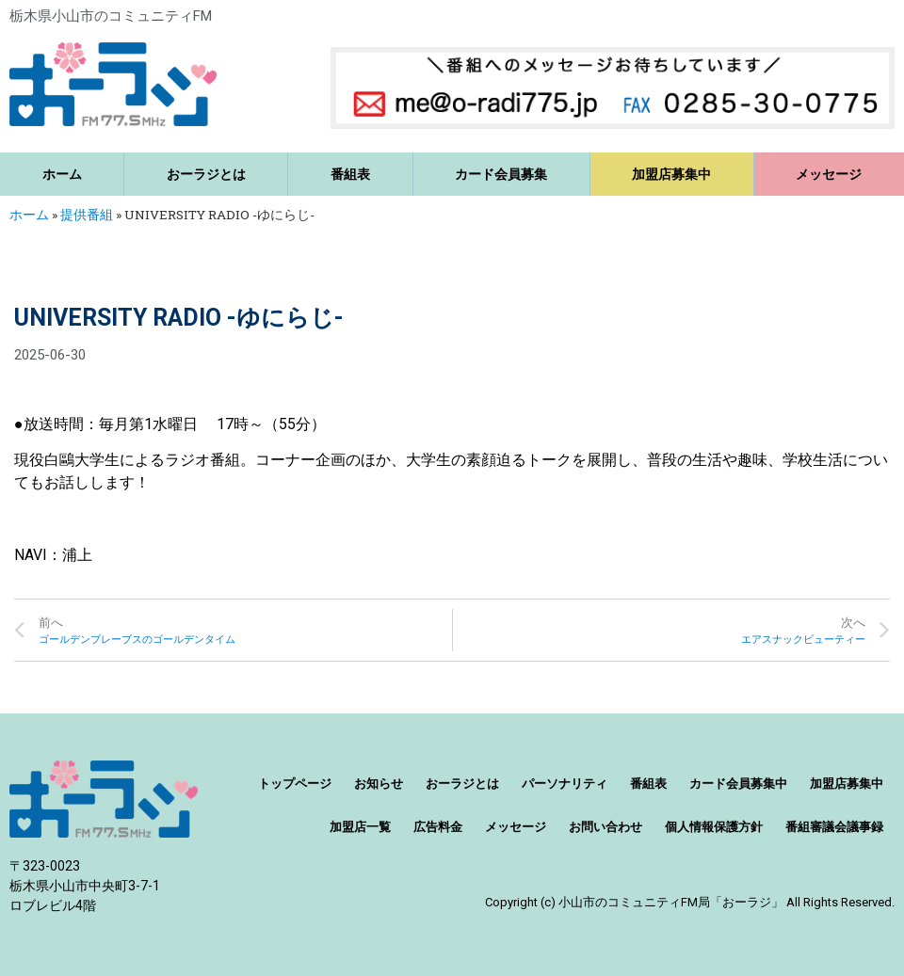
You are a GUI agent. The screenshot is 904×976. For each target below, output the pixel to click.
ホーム (62, 174)
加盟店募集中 (671, 174)
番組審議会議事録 (834, 827)
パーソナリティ (564, 783)
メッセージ (515, 827)
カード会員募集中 (738, 783)
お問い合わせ (605, 827)
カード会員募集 (501, 174)
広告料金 (437, 827)
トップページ (294, 783)
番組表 (350, 174)
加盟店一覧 (360, 827)
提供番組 (86, 214)
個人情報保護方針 (714, 827)
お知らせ (378, 783)
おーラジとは (206, 174)
